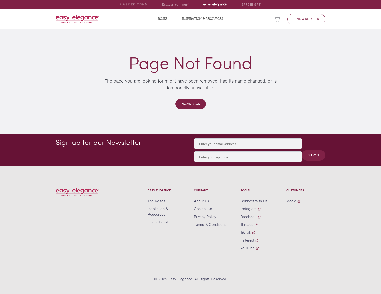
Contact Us (203, 209)
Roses (162, 19)
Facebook (250, 217)
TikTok (247, 232)
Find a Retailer (306, 19)
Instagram (250, 209)
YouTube (249, 248)
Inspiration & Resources (202, 19)
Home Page (191, 104)
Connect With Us (254, 201)
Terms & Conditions (210, 224)
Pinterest (249, 240)
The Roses (156, 201)
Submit (313, 155)
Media (293, 201)
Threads (249, 224)
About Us (201, 201)
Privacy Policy (205, 217)
